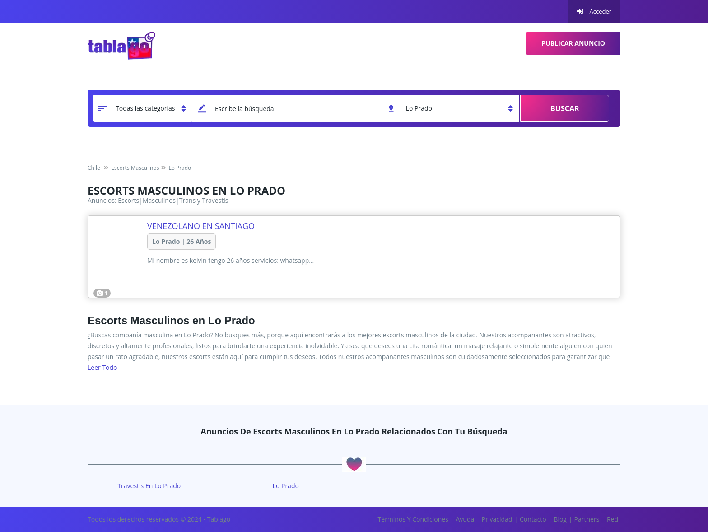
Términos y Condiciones (413, 519)
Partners (587, 519)
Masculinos (159, 200)
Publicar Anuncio (574, 43)
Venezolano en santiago (201, 225)
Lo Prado (286, 485)
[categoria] (142, 108)
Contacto (533, 519)
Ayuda (465, 519)
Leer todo (102, 367)
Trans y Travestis (203, 200)
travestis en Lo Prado (149, 485)
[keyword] (287, 108)
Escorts (128, 200)
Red (612, 519)
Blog (560, 519)
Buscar (564, 108)
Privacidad (497, 519)
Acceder (594, 11)
